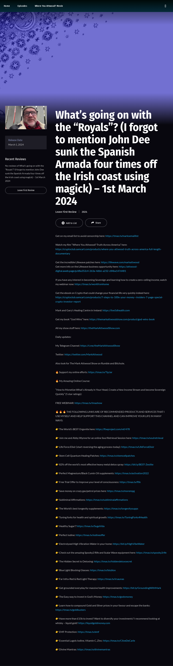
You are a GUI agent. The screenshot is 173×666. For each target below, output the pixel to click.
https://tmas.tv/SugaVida (90, 526)
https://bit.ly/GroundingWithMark (142, 587)
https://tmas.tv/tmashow (88, 402)
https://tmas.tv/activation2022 (132, 473)
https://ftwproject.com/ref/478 (113, 429)
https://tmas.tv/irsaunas (111, 578)
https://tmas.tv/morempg (121, 490)
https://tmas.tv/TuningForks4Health (127, 517)
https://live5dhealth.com (116, 310)
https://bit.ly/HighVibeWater (129, 543)
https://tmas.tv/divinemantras (93, 649)
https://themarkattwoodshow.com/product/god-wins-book (122, 319)
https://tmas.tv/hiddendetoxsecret (113, 561)
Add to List (69, 223)
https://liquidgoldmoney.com (94, 622)
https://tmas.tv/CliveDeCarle (119, 640)
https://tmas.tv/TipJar (100, 372)
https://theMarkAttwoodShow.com (100, 327)
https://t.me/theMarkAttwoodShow (100, 345)
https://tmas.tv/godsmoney (118, 596)
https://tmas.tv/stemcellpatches (117, 455)
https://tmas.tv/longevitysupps (121, 508)
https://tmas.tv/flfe (130, 481)
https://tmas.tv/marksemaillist (121, 235)
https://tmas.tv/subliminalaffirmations (107, 499)
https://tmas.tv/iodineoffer (90, 534)
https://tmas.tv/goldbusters (70, 609)
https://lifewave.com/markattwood (120, 262)
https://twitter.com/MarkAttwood (83, 354)
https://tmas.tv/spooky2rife (151, 552)
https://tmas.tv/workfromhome (92, 284)
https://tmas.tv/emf (88, 631)
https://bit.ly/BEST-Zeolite (138, 464)
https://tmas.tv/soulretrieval (147, 437)
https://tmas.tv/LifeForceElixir (137, 446)
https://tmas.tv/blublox (103, 570)
